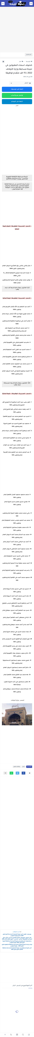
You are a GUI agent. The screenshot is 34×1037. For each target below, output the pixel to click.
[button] (23, 773)
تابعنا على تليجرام (17, 101)
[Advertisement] (17, 34)
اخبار (21, 61)
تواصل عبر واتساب (17, 95)
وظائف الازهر (17, 766)
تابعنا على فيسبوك (17, 89)
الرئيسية (29, 61)
